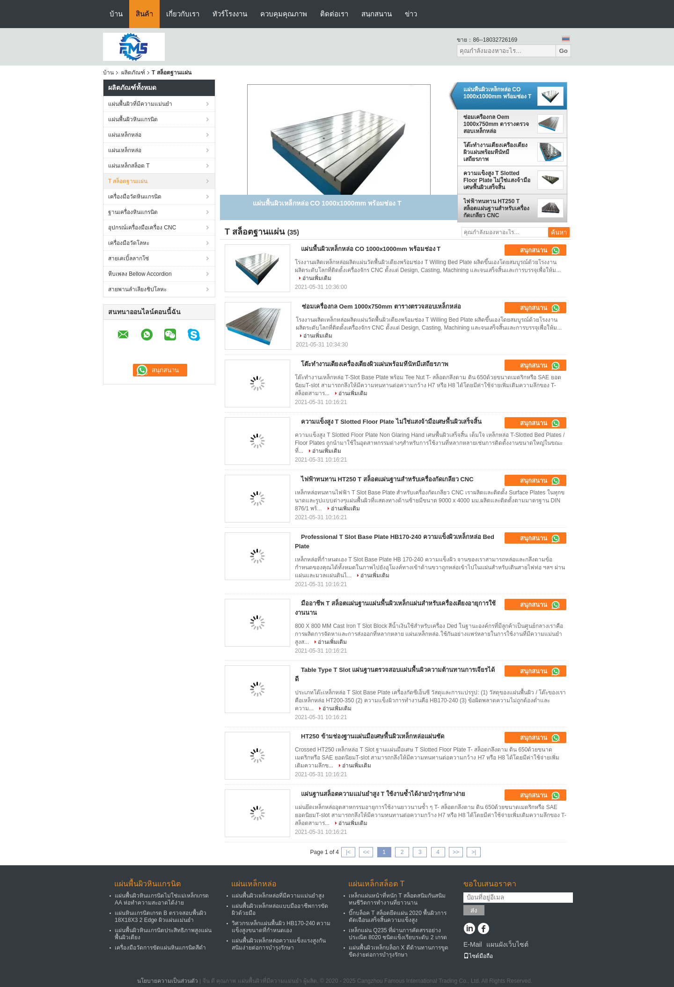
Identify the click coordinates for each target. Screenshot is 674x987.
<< (366, 852)
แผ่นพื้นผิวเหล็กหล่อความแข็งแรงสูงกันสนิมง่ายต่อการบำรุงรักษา (279, 944)
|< (348, 852)
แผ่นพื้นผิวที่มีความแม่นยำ (140, 104)
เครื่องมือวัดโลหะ (128, 243)
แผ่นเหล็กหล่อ (124, 135)
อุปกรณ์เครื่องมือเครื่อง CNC (142, 227)
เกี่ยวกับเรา (182, 14)
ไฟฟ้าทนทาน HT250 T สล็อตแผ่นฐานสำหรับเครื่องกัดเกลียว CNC (496, 208)
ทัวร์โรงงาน (229, 14)
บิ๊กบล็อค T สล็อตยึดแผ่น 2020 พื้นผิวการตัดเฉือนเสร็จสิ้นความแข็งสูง (398, 916)
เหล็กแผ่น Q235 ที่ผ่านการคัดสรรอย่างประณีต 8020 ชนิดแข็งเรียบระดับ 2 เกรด (398, 934)
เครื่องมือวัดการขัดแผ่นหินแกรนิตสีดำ (160, 947)
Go (563, 50)
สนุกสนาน (376, 13)
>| (473, 852)
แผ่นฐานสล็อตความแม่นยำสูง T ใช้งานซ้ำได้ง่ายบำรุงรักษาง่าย (383, 793)
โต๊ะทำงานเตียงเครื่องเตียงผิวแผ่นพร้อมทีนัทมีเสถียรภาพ (495, 152)
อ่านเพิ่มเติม (316, 278)
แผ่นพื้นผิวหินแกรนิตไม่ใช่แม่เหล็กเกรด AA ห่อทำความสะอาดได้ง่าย (162, 899)
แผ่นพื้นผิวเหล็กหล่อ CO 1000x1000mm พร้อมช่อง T (497, 93)
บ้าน (116, 14)
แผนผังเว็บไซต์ (507, 944)
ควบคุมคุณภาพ (283, 14)
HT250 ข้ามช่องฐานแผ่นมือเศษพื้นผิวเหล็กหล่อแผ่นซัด (372, 736)
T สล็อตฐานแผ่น (127, 181)
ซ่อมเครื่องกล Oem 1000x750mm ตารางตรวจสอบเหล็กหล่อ (496, 124)
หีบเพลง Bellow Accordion (140, 274)
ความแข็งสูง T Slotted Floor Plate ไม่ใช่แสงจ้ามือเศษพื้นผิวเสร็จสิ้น (496, 180)
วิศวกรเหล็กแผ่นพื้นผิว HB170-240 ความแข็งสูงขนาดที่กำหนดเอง (281, 927)
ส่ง (473, 910)
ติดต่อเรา (334, 14)
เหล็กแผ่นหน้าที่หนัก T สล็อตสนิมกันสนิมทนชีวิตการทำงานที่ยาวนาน (397, 899)
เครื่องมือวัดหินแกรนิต (134, 196)
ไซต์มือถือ (478, 956)
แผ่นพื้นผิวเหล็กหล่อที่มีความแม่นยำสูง (278, 895)
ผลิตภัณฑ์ (133, 72)
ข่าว (411, 14)
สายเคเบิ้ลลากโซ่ (128, 258)
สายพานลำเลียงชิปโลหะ (137, 289)
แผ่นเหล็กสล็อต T (129, 165)
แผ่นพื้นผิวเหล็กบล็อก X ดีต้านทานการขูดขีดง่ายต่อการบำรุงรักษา (398, 951)
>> (456, 852)
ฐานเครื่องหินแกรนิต (133, 212)
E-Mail (472, 944)
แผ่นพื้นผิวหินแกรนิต (133, 119)
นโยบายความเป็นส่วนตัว (167, 981)
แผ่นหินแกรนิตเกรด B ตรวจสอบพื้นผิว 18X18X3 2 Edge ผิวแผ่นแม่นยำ (160, 916)
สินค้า (144, 14)
